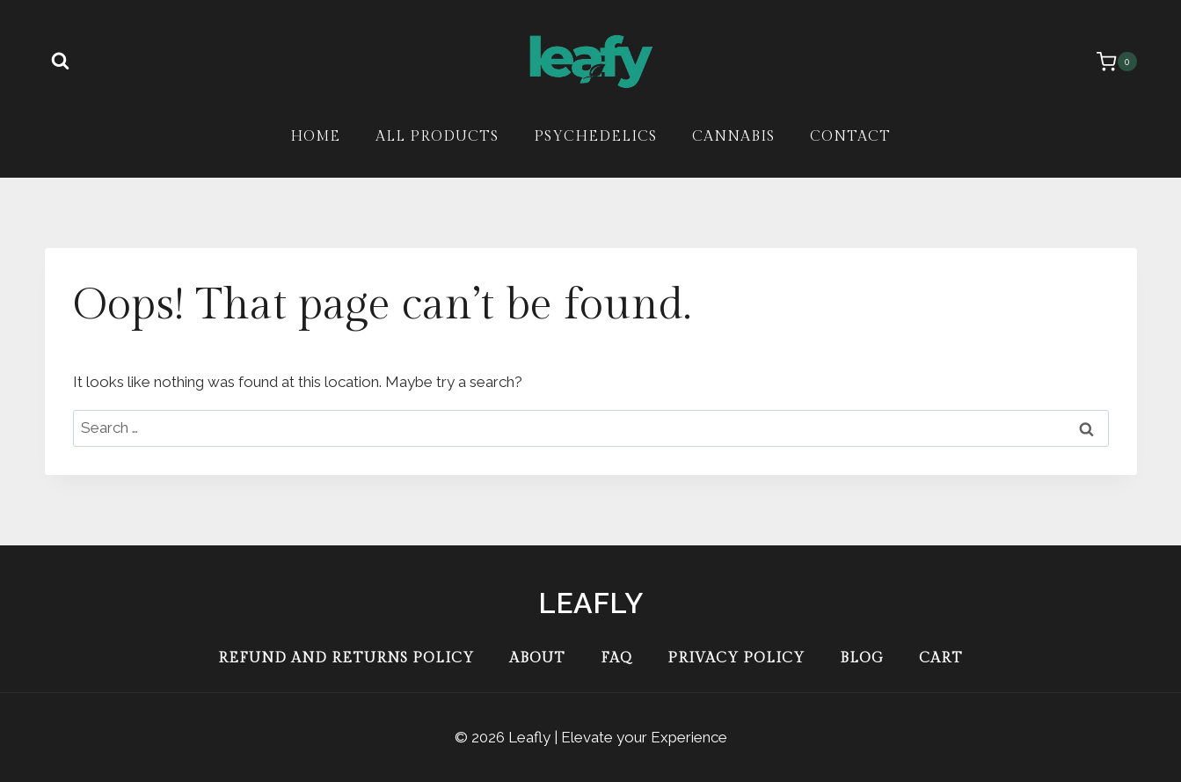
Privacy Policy (736, 658)
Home (315, 136)
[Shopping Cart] (1107, 61)
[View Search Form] (61, 61)
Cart (941, 658)
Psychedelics (595, 136)
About (537, 658)
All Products (437, 136)
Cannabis (733, 136)
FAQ (616, 658)
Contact (850, 136)
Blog (862, 658)
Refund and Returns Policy (346, 658)
